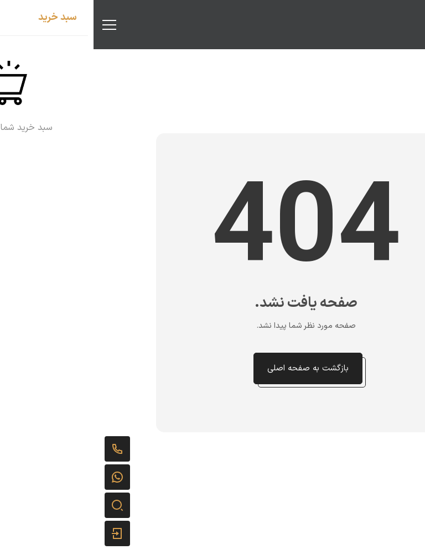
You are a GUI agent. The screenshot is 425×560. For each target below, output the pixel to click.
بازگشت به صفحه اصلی (214, 368)
